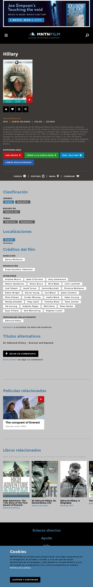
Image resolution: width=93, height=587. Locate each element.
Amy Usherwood (57, 281)
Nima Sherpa (12, 298)
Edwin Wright (12, 294)
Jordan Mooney (32, 298)
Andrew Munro (13, 281)
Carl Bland (50, 294)
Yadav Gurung (71, 298)
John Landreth (72, 285)
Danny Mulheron (12, 118)
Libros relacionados (18, 162)
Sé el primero (10, 361)
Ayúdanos (8, 328)
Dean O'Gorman (34, 281)
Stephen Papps (30, 307)
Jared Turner (29, 289)
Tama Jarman (72, 303)
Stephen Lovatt (54, 312)
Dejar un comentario (20, 355)
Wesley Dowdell (13, 303)
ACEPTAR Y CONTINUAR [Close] (25, 580)
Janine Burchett (50, 289)
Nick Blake (53, 285)
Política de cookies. (20, 568)
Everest (9, 241)
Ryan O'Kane (12, 312)
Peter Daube (66, 307)
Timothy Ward (51, 303)
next (87, 488)
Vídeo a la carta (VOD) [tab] (41, 155)
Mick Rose (49, 307)
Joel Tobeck (11, 289)
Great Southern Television (19, 271)
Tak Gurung (11, 307)
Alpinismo (10, 223)
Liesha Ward (52, 298)
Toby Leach (33, 303)
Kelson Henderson (14, 285)
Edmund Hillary (13, 322)
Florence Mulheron (74, 289)
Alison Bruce (36, 285)
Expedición (27, 223)
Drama (8, 203)
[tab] (29, 100)
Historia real (11, 213)
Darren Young (32, 294)
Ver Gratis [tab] (13, 155)
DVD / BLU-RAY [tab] (72, 155)
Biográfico (22, 203)
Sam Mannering (32, 312)
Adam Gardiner (69, 294)
